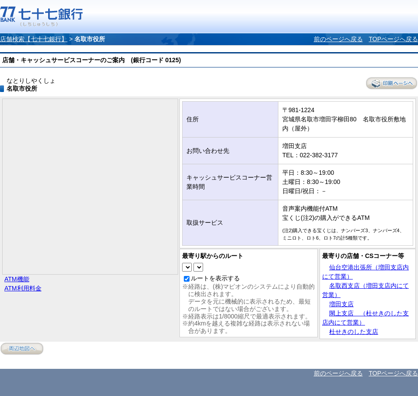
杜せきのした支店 (353, 331)
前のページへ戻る (338, 38)
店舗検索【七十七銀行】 (33, 38)
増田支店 (341, 304)
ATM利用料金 (23, 288)
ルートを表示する (215, 278)
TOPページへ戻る (393, 38)
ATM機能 (16, 279)
